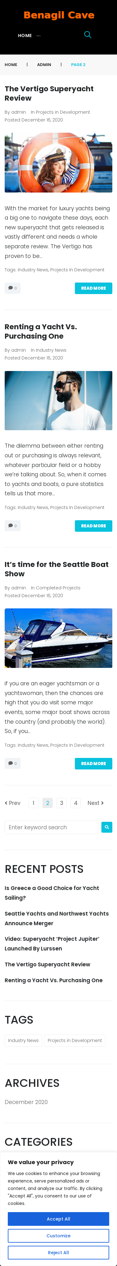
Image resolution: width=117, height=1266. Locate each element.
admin (44, 65)
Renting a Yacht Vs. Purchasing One (41, 331)
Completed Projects (58, 588)
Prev (13, 803)
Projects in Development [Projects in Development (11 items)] (75, 1040)
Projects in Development (63, 112)
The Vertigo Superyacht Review (49, 93)
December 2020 (26, 1102)
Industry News (33, 270)
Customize (58, 1236)
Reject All (58, 1252)
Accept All (58, 1219)
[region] (58, 1209)
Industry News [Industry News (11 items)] (23, 1040)
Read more (93, 288)
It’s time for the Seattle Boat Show (57, 568)
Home (11, 65)
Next (96, 803)
